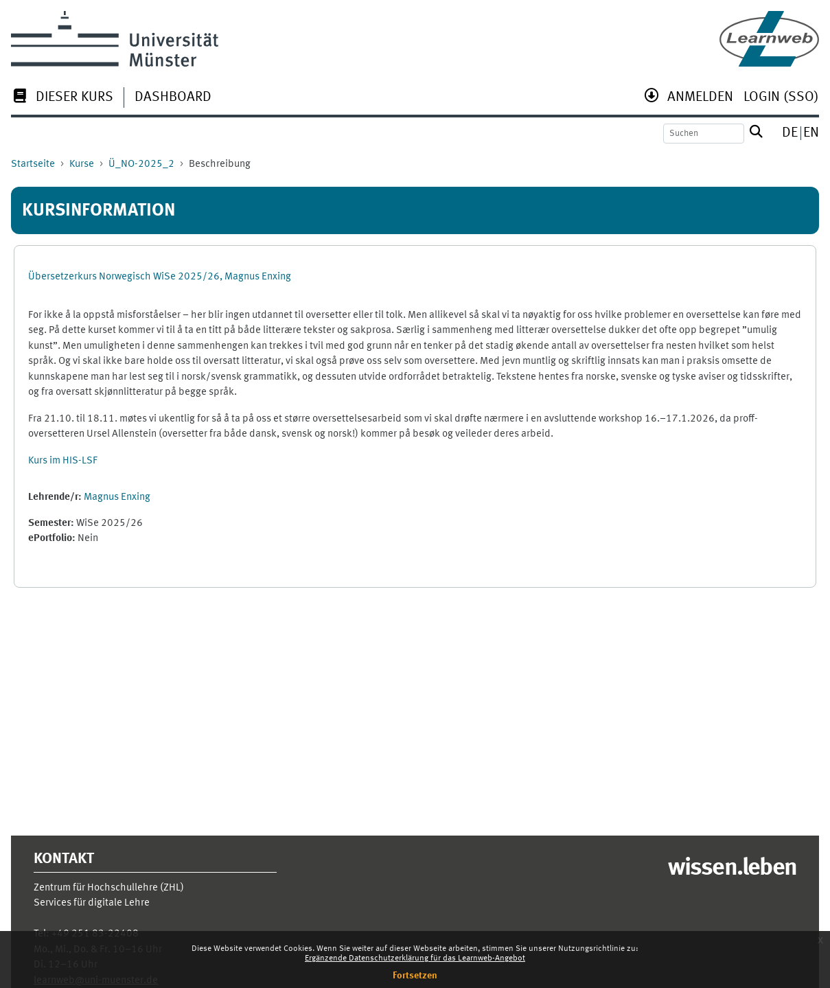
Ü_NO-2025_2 (141, 164)
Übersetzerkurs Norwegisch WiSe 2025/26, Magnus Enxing (159, 277)
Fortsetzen (415, 975)
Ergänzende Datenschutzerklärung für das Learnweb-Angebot (415, 958)
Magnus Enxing (117, 497)
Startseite (33, 164)
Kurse (81, 164)
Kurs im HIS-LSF (62, 461)
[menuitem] (62, 98)
